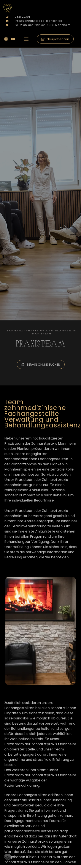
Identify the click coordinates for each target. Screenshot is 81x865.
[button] (26, 38)
